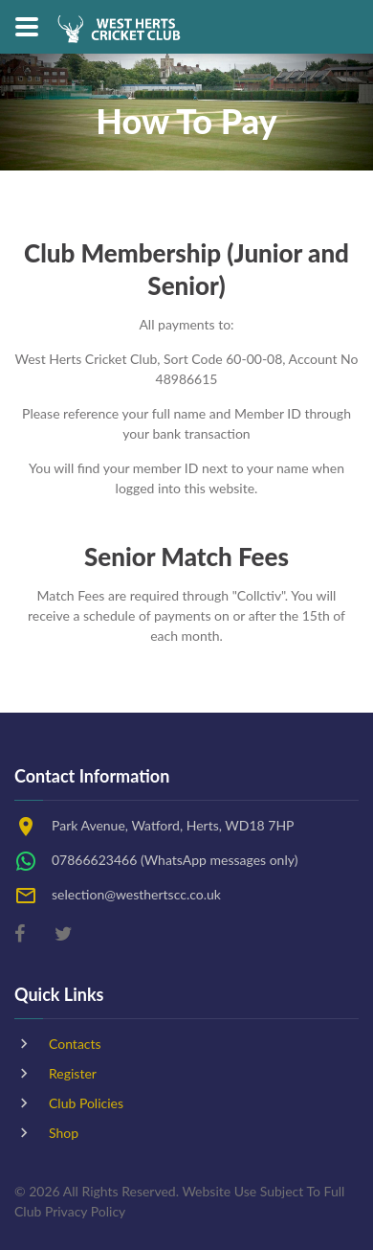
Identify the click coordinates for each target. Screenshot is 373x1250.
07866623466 (94, 860)
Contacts (75, 1043)
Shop (63, 1133)
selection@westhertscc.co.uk (136, 894)
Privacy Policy (85, 1211)
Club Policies (86, 1103)
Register (73, 1073)
